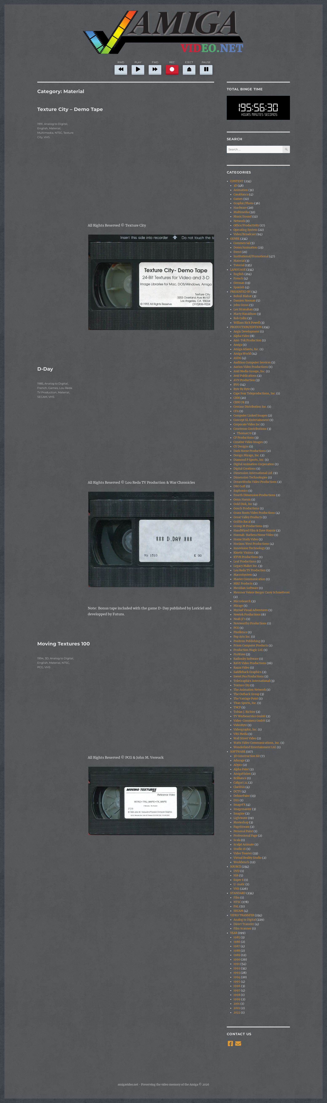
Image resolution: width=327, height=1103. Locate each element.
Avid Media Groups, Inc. (249, 371)
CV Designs (241, 446)
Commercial (242, 243)
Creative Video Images (248, 442)
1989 (237, 955)
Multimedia (45, 132)
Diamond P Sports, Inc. (249, 460)
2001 (237, 1004)
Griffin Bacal (242, 521)
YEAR (233, 933)
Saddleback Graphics (248, 672)
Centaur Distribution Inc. (250, 407)
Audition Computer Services (252, 362)
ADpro (238, 765)
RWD (121, 67)
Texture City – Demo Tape (70, 109)
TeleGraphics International (252, 681)
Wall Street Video (245, 738)
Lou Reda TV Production (250, 570)
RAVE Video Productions (250, 663)
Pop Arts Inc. (242, 636)
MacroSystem (243, 575)
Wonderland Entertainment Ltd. (255, 747)
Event (237, 252)
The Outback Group (246, 694)
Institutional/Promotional (251, 256)
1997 (237, 990)
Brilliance (240, 778)
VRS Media (241, 734)
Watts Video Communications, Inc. (257, 743)
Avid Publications (245, 376)
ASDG (237, 358)
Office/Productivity (246, 225)
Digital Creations (245, 468)
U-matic (239, 884)
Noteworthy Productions (250, 623)
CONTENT (236, 181)
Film (237, 897)
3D (47, 658)
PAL (236, 906)
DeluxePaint (242, 796)
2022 (237, 1012)
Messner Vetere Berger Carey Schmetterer (262, 592)
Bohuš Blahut (243, 296)
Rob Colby (240, 318)
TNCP (237, 707)
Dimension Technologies (250, 477)
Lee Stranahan (243, 309)
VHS (47, 137)
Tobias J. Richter (244, 712)
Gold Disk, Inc (243, 504)
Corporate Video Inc (247, 424)
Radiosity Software (246, 659)
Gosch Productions (246, 508)
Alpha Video (242, 336)
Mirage (238, 606)
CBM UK (239, 402)
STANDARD (238, 893)
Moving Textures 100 (63, 644)
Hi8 (236, 875)
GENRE (235, 238)
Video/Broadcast (245, 234)
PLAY (138, 67)
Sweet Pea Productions (249, 676)
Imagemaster (242, 809)
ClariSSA (239, 787)
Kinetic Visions (244, 552)
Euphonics (241, 491)
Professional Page (245, 835)
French (42, 388)
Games (53, 388)
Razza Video (242, 667)
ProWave (239, 654)
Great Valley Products (248, 517)
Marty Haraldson (245, 314)
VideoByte (240, 725)
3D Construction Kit (247, 756)
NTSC (58, 132)
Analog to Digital (55, 124)
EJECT (189, 67)
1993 (237, 973)
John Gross (241, 305)
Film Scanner (242, 928)
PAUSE (206, 67)
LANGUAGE (238, 269)
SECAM (42, 396)
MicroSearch (242, 601)
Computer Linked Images (250, 415)
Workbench (241, 862)
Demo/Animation (245, 247)
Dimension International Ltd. (253, 473)
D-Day (45, 369)
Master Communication (249, 579)
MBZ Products (243, 583)
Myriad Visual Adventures (251, 610)
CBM (237, 398)
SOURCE (235, 866)
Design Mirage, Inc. (247, 455)
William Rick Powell (247, 322)
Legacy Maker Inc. (246, 566)
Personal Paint (243, 831)
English (42, 128)
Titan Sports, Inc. (245, 703)
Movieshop (241, 822)
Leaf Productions (245, 561)
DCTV (237, 791)
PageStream (242, 827)
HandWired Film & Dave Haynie (255, 530)
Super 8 (239, 880)
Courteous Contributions (250, 429)
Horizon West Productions (251, 544)
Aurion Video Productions (251, 367)
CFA (236, 411)
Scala (237, 840)
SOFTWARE (238, 751)
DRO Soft (240, 486)
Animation (241, 190)
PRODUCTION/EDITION (246, 327)
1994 (40, 658)
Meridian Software (246, 588)
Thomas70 (244, 433)
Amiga (238, 345)
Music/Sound (243, 216)
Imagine (239, 813)
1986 (237, 942)
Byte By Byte (242, 389)
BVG (236, 384)
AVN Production (244, 380)
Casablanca (241, 194)
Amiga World (242, 353)
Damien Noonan (244, 300)
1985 (40, 383)
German (239, 283)
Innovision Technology (249, 548)
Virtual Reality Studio (248, 858)
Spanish (239, 287)
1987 (237, 946)
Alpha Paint (241, 769)
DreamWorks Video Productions (255, 482)
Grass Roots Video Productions (254, 513)
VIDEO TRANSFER (242, 915)
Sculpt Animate (244, 844)
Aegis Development (246, 331)
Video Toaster (243, 853)
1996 (237, 986)
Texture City (242, 685)
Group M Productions (248, 526)
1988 (237, 950)
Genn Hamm (242, 499)
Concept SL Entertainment (251, 420)
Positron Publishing (247, 641)
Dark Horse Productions (250, 451)
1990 (237, 959)
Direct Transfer (244, 924)
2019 (237, 1008)
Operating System (245, 230)
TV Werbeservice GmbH (250, 716)
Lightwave (240, 818)
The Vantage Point (246, 698)
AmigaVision (242, 774)
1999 (237, 999)
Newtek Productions (247, 614)
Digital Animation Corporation (254, 464)
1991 (40, 124)
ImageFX (240, 805)
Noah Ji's (240, 619)
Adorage (239, 760)
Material (54, 128)
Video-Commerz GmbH (249, 720)
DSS (236, 800)
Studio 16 (240, 849)
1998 (237, 995)
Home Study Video (246, 539)
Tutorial (239, 265)
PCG (40, 667)
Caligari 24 (241, 782)
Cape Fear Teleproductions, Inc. (255, 393)
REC (172, 67)
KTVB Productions (246, 557)
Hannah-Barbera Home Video (254, 535)
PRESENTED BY (240, 292)
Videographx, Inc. (245, 729)
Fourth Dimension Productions (254, 495)
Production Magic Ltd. (248, 650)
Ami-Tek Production (247, 340)
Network (239, 221)
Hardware (240, 208)
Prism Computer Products (251, 645)
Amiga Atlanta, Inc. (246, 349)
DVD (237, 871)
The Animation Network (250, 690)
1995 (237, 981)
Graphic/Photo (244, 203)
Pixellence (240, 632)
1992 (237, 968)
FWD (155, 67)
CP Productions (244, 437)
